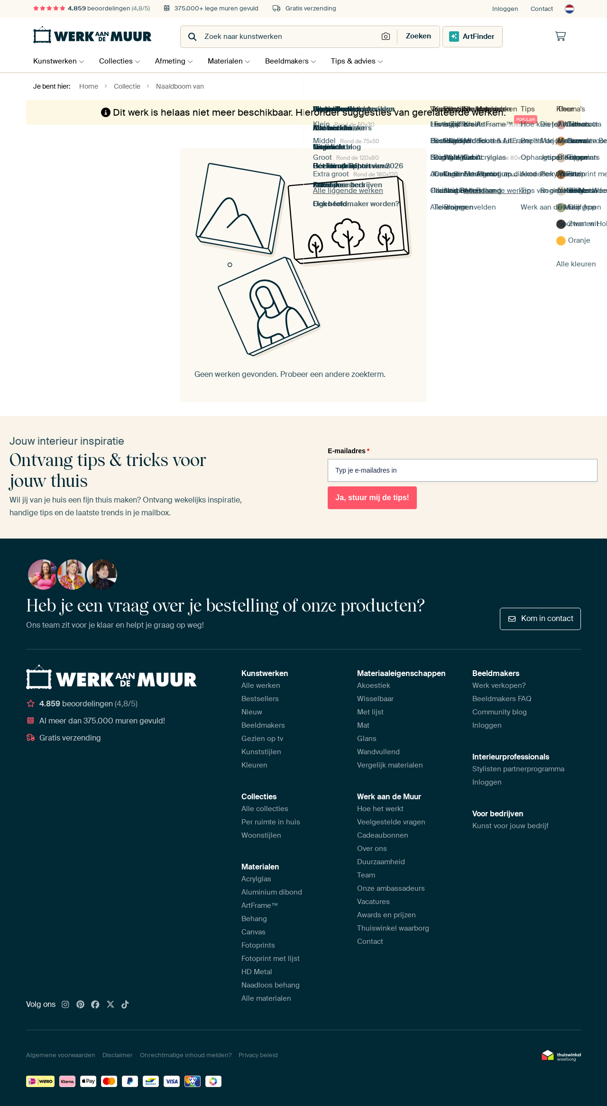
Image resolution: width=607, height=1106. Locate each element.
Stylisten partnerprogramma (518, 769)
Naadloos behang (270, 985)
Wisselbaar (375, 699)
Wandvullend (378, 752)
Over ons (372, 848)
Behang (254, 918)
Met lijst (370, 712)
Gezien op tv (262, 738)
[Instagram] (65, 1005)
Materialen (232, 61)
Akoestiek (373, 685)
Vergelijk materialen (390, 765)
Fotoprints (258, 945)
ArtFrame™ (259, 905)
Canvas (253, 932)
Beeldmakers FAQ (502, 699)
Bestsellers (260, 699)
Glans (367, 738)
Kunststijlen (261, 752)
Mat (363, 725)
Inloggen (505, 9)
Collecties (118, 61)
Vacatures (373, 901)
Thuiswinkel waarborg (393, 928)
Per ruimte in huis (270, 822)
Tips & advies (365, 61)
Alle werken (260, 685)
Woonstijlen (261, 835)
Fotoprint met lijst (270, 958)
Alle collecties (264, 809)
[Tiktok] (125, 1005)
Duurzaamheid (381, 862)
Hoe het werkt (380, 809)
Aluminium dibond (271, 892)
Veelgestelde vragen (391, 822)
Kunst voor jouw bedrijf (510, 826)
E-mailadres (348, 451)
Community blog (499, 712)
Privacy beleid (258, 1055)
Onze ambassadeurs (391, 888)
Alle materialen (266, 998)
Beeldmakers (296, 61)
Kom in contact (540, 618)
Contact (542, 9)
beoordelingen (91, 8)
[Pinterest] (80, 1005)
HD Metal (256, 972)
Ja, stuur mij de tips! (372, 498)
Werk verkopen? (498, 685)
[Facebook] (95, 1005)
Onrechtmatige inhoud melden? (185, 1055)
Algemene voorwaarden (60, 1055)
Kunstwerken (55, 61)
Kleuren (254, 765)
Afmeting (175, 61)
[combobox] (280, 36)
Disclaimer (117, 1055)
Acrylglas (256, 879)
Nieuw (251, 712)
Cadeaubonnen (382, 835)
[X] (110, 1005)
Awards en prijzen (386, 915)
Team (366, 875)
